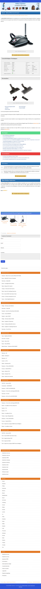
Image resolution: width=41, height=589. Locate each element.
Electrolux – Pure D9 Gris (6, 329)
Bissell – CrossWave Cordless (7, 426)
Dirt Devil (4, 500)
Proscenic (4, 530)
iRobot (3, 507)
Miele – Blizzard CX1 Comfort (7, 286)
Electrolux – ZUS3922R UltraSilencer (34, 582)
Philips (3, 485)
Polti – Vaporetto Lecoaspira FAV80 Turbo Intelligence (11, 423)
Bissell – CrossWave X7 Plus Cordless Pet (9, 405)
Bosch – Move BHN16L (6, 343)
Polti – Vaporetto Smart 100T (7, 438)
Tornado (3, 544)
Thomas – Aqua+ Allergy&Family (7, 415)
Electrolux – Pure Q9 (5, 393)
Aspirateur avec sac (6, 302)
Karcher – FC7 (4, 410)
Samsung (3, 533)
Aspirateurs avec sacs (5, 15)
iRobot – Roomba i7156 (6, 373)
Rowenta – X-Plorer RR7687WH (7, 366)
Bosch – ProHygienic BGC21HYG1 (8, 283)
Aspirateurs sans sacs (6, 455)
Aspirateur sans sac (6, 272)
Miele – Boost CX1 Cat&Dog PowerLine (9, 291)
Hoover (3, 504)
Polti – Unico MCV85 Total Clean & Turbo (9, 293)
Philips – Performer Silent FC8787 (8, 318)
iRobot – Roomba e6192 (6, 363)
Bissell (3, 493)
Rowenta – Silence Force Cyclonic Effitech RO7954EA (11, 275)
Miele (3, 516)
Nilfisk (3, 523)
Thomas (3, 542)
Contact (29, 585)
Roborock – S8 (4, 353)
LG (2, 514)
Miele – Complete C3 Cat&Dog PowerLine (9, 326)
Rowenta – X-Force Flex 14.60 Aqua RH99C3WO (10, 402)
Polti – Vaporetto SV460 (6, 440)
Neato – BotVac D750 (6, 371)
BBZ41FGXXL (36, 123)
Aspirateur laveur (5, 400)
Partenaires (4, 575)
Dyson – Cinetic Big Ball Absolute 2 (8, 299)
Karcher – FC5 (4, 408)
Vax (3, 547)
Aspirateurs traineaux (24, 15)
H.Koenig (4, 502)
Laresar (3, 511)
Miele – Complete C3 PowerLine (7, 321)
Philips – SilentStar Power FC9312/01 (10, 582)
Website (2, 247)
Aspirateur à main (5, 333)
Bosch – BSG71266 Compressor (5, 219)
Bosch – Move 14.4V (5, 341)
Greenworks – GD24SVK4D (7, 385)
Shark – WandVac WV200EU (7, 335)
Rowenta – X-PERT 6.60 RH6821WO (8, 388)
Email (2, 243)
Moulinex (4, 518)
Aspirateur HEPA (5, 559)
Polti (3, 528)
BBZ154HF (7, 129)
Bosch (3, 497)
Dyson (3, 481)
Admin (20, 586)
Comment (2, 252)
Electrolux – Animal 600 (6, 280)
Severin (3, 535)
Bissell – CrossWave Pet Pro (7, 413)
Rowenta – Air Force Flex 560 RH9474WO (9, 396)
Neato (3, 521)
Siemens (3, 540)
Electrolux (4, 488)
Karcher (3, 509)
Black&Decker (4, 495)
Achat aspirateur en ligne (6, 563)
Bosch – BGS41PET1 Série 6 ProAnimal (9, 278)
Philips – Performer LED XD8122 (8, 305)
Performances (4, 561)
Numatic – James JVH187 (6, 316)
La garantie (4, 570)
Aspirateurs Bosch (12, 15)
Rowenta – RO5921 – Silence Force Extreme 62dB (22, 221)
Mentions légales (24, 585)
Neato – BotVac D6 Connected (7, 376)
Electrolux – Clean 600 (6, 308)
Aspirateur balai (5, 380)
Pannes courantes (5, 568)
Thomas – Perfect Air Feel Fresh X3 (8, 288)
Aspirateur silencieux (6, 462)
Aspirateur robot (5, 350)
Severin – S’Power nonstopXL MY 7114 (9, 296)
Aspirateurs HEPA (17, 15)
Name (2, 238)
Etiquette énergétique (6, 573)
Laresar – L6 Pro (5, 360)
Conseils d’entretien (5, 566)
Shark (3, 537)
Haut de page (33, 585)
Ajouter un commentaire (11, 233)
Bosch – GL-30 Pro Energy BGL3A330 (14, 220)
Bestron (3, 490)
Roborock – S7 (4, 358)
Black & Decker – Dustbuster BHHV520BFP (9, 346)
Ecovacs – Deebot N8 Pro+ (6, 368)
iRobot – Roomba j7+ (5, 355)
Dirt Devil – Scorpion (5, 338)
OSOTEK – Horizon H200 (6, 383)
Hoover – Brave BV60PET (6, 313)
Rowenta (3, 483)
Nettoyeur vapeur (5, 430)
